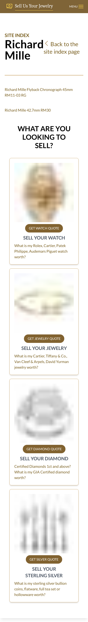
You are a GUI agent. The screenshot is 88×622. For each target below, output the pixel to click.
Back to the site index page (62, 48)
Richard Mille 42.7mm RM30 (28, 110)
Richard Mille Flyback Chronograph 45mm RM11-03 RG (39, 92)
